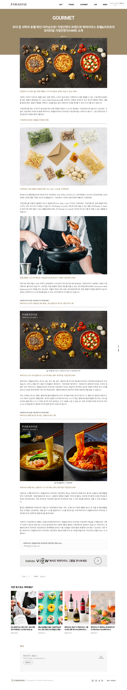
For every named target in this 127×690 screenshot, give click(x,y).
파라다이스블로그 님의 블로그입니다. (34, 658)
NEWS (105, 5)
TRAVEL (71, 5)
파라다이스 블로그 (30, 655)
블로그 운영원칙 (111, 680)
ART (61, 5)
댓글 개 (22, 646)
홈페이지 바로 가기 (33, 546)
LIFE (95, 5)
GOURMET (84, 5)
